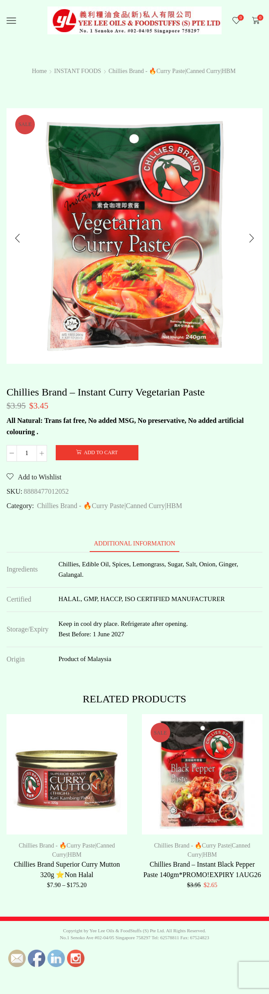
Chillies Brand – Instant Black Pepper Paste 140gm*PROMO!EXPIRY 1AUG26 (202, 869)
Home (39, 71)
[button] (17, 238)
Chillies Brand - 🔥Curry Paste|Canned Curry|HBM (171, 71)
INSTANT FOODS (77, 71)
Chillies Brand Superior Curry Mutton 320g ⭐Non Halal (67, 869)
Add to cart (101, 452)
